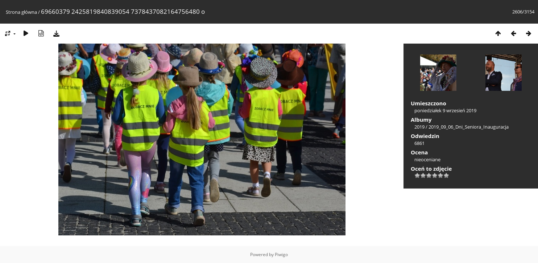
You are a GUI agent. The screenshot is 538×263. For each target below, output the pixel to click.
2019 (419, 127)
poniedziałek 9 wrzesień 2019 (445, 110)
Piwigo (281, 254)
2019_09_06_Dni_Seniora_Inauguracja (469, 127)
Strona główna (21, 12)
